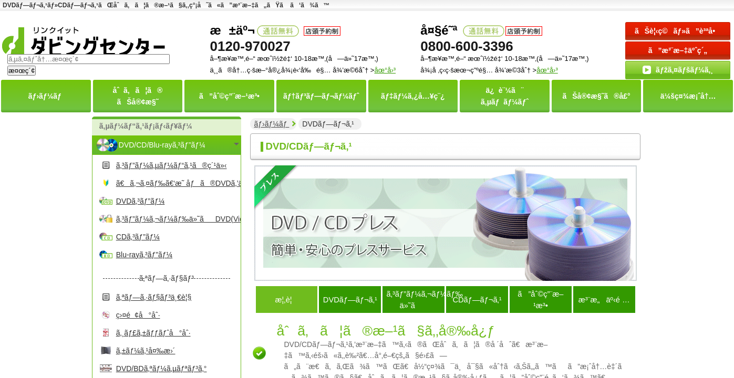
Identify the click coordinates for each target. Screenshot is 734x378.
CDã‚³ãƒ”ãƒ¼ (138, 237)
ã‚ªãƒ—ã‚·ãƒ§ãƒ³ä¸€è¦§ (153, 297)
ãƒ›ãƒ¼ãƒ (271, 124)
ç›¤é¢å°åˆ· (138, 315)
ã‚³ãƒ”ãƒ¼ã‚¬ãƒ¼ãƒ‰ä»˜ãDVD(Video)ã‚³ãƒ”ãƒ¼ (177, 219)
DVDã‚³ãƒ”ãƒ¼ (140, 201)
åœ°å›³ (547, 70)
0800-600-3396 (466, 46)
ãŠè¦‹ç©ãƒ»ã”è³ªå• (678, 31)
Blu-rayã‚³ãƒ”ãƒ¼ (144, 254)
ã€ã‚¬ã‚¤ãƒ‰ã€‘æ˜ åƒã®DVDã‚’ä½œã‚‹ (177, 183)
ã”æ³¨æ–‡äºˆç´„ (678, 50)
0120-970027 (250, 46)
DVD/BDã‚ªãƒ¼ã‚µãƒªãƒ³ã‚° (161, 368)
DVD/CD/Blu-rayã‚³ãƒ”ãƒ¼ (162, 145)
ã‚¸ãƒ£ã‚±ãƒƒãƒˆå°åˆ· (153, 333)
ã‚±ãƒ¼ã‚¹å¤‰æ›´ (145, 350)
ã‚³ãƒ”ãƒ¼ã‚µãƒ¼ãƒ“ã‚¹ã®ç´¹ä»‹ (171, 165)
